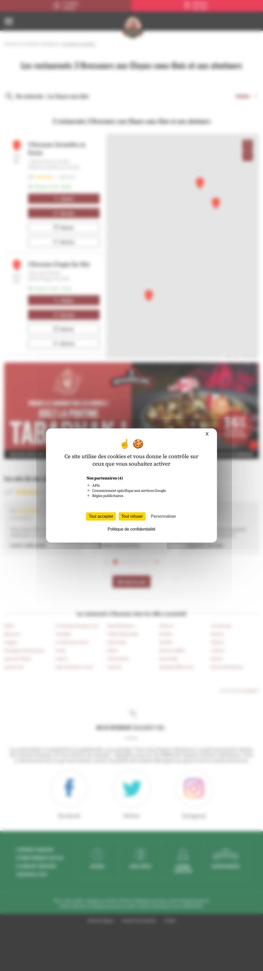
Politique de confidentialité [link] (131, 529)
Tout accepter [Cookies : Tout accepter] (101, 516)
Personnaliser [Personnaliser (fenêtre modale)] (163, 516)
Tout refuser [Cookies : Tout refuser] (132, 516)
